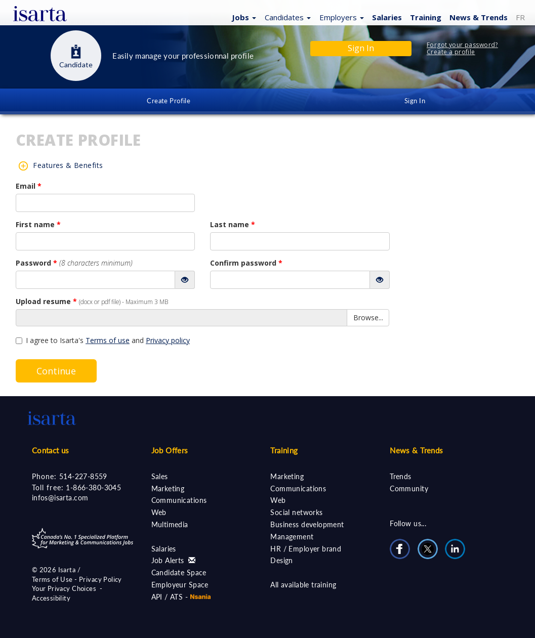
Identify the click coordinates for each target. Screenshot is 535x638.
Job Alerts (173, 560)
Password (74, 263)
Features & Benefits (68, 165)
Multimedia (169, 524)
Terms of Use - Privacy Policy (77, 579)
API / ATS (167, 596)
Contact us (50, 450)
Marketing (168, 488)
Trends (400, 476)
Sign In (414, 101)
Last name (232, 224)
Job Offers (169, 450)
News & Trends (416, 450)
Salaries (387, 17)
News (478, 17)
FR (520, 17)
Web (159, 512)
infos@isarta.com (60, 497)
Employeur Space (180, 584)
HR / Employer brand (305, 548)
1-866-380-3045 (93, 487)
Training (425, 17)
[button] (243, 17)
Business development (307, 524)
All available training (303, 584)
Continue (56, 371)
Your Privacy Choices (64, 588)
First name (38, 224)
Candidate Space (179, 572)
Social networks (296, 512)
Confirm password (246, 263)
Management (291, 536)
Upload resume (92, 301)
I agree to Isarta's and (103, 340)
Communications (179, 500)
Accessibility (51, 598)
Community (409, 488)
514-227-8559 (83, 476)
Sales (159, 476)
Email (29, 186)
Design (281, 560)
